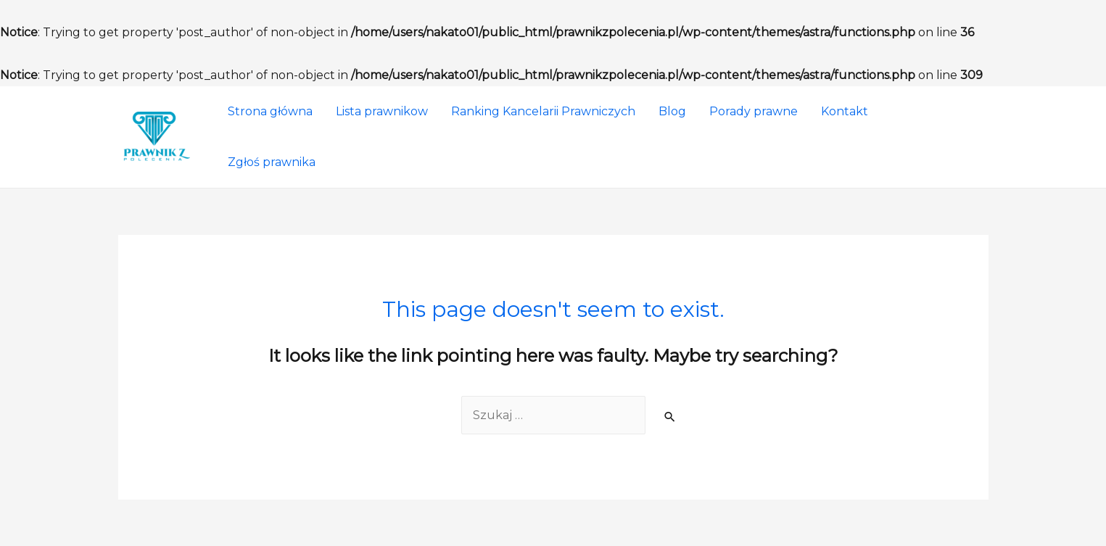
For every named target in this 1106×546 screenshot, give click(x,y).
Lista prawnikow (382, 111)
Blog (672, 111)
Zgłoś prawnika (271, 162)
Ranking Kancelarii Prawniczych (543, 111)
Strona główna (270, 111)
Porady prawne (753, 111)
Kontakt (844, 111)
